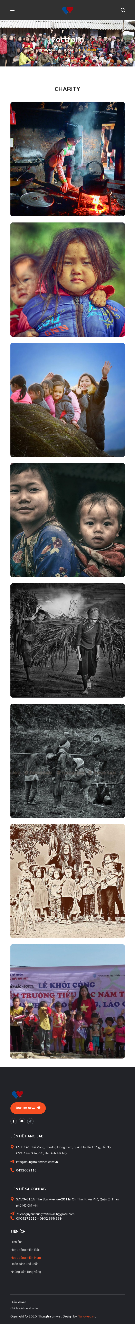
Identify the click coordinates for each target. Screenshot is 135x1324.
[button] (123, 10)
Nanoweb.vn (86, 1316)
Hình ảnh (16, 1242)
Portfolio (65, 50)
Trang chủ (44, 50)
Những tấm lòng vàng (25, 1272)
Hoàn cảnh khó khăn (24, 1264)
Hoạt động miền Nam (25, 1257)
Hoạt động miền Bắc (24, 1250)
